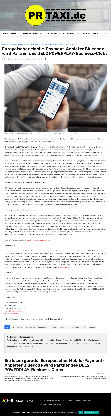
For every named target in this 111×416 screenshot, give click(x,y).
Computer (20, 327)
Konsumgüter (76, 327)
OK (81, 412)
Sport (84, 327)
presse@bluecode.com (12, 311)
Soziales (11, 44)
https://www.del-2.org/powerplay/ (38, 240)
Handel (62, 327)
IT (67, 327)
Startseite (5, 44)
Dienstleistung (30, 327)
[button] (106, 33)
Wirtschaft (92, 327)
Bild (13, 327)
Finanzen (53, 327)
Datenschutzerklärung (91, 412)
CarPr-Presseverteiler (15, 59)
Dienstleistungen (43, 327)
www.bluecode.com (64, 267)
